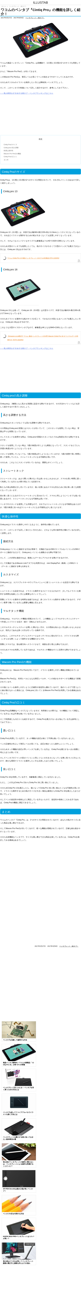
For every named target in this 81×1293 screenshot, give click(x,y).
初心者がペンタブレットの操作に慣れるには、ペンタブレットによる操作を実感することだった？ (18, 1164)
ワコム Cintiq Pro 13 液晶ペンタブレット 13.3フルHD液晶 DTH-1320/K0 (33, 258)
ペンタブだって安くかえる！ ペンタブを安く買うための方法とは (18, 1088)
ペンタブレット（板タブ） (18, 6)
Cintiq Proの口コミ (10, 157)
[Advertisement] (40, 114)
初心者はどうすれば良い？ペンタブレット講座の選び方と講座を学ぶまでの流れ (18, 1262)
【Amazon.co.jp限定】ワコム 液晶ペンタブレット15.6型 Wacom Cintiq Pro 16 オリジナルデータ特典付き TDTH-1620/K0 (42, 338)
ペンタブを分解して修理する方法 (15, 1040)
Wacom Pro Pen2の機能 (12, 154)
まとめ (6, 160)
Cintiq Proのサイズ (10, 144)
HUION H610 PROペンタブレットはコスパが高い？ (18, 1237)
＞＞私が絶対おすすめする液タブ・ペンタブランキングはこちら (26, 93)
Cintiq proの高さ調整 (11, 148)
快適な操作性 (8, 150)
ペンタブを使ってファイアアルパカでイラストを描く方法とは (18, 1113)
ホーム (3, 6)
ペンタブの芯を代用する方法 (13, 1214)
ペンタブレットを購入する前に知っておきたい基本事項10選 (18, 1138)
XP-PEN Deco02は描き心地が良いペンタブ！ (18, 1190)
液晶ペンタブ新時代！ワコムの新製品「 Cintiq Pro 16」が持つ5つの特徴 (18, 1064)
